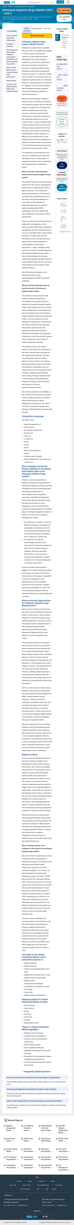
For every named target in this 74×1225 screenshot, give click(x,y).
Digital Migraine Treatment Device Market (46, 1129)
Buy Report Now (62, 99)
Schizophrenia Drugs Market (47, 1158)
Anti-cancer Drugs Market (64, 1150)
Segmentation (37, 28)
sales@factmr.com (23, 1205)
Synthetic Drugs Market (11, 1150)
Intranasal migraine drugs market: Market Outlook (12, 38)
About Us (19, 1181)
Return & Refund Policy (43, 1185)
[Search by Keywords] (40, 2)
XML (47, 1189)
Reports (53, 1181)
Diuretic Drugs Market (63, 1140)
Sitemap (54, 1189)
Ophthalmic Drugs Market (29, 1150)
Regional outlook (11, 80)
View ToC (47, 28)
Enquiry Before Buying (62, 121)
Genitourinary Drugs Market (29, 1158)
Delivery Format (27, 1185)
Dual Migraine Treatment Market (28, 1128)
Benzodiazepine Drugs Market (47, 1166)
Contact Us (41, 1181)
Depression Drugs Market (47, 1150)
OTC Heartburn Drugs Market (12, 1158)
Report (10, 6)
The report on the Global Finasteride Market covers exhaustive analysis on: (12, 89)
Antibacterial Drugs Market (29, 1166)
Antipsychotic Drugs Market (12, 1166)
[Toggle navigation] (68, 2)
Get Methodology (63, 187)
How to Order (12, 1185)
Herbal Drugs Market (28, 1140)
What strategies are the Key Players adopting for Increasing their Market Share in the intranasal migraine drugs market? (12, 57)
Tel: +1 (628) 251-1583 (10, 1205)
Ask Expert (62, 165)
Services (30, 1181)
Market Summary (27, 30)
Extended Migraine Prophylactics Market (63, 1129)
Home (4, 6)
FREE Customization (37, 36)
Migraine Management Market (11, 1128)
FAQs (38, 1189)
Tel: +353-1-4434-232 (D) (48, 1205)
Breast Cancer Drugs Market (64, 1158)
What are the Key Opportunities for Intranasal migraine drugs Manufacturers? (12, 72)
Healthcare (64, 41)
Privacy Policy (58, 1185)
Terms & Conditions (25, 1189)
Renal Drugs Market (10, 1140)
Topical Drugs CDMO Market (46, 1141)
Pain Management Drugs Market (64, 1167)
